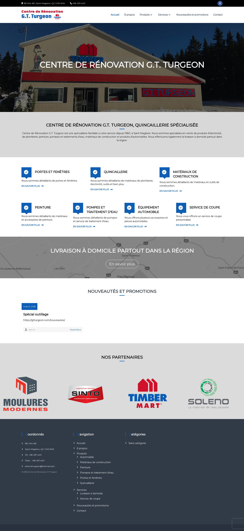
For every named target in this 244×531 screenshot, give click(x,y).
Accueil (115, 14)
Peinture (85, 467)
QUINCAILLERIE (116, 172)
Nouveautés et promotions (192, 14)
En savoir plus (122, 264)
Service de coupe (90, 498)
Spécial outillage (35, 314)
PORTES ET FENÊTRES (52, 172)
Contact (218, 14)
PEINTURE (43, 207)
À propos (129, 14)
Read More (75, 329)
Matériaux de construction (95, 462)
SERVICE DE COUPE (205, 207)
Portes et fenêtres (91, 477)
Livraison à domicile (91, 493)
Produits (144, 14)
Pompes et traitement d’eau (97, 472)
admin (32, 329)
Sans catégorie (137, 443)
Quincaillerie (87, 483)
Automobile (87, 457)
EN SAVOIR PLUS (30, 186)
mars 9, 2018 (29, 306)
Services (163, 14)
